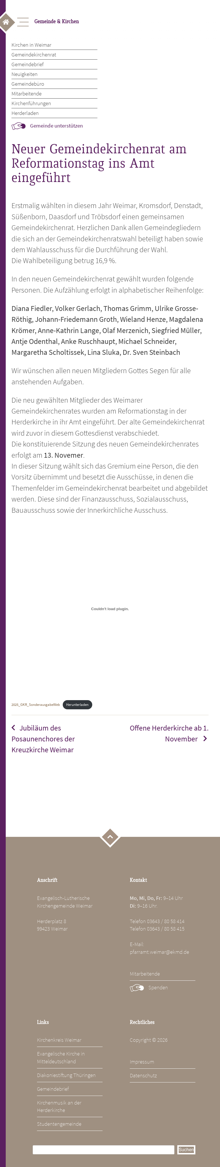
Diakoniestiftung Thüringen (66, 1075)
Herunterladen (77, 704)
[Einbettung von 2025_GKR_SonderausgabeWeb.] (110, 609)
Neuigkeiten (24, 74)
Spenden (158, 987)
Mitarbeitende (26, 93)
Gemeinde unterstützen (56, 125)
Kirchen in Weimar (31, 44)
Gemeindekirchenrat (33, 54)
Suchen (186, 1149)
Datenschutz (143, 1075)
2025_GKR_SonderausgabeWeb (35, 704)
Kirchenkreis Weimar (59, 1039)
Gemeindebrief (27, 64)
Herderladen (25, 112)
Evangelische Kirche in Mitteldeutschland (61, 1057)
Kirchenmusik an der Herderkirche (59, 1106)
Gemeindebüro (27, 83)
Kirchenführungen (31, 103)
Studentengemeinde (59, 1123)
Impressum (142, 1061)
